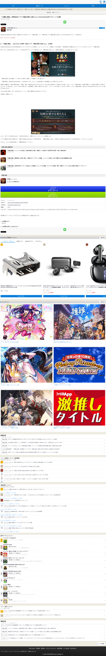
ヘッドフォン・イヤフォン (8, 241)
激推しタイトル (55, 12)
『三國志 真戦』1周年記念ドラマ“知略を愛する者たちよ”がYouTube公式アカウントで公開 (53, 9)
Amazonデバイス (29, 241)
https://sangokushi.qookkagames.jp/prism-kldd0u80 (18, 202)
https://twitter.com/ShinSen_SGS (14, 204)
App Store (53, 189)
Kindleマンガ (19, 241)
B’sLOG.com (73, 648)
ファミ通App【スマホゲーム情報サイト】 (15, 9)
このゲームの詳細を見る (13, 181)
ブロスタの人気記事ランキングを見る (8, 520)
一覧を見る (102, 237)
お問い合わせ (32, 648)
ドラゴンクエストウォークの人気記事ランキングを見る (11, 498)
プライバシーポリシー (51, 648)
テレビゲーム (38, 241)
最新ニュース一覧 (28, 9)
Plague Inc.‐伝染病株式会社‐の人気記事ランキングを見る (11, 514)
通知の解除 (59, 648)
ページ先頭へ (102, 643)
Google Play (53, 194)
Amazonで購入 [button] (21, 296)
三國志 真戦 (3, 223)
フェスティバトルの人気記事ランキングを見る (10, 531)
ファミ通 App (5, 2)
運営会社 (43, 648)
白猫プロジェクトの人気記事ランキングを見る (10, 503)
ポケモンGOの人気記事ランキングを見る (9, 509)
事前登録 (49, 12)
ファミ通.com (66, 648)
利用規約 (38, 648)
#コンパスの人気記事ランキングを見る (8, 492)
